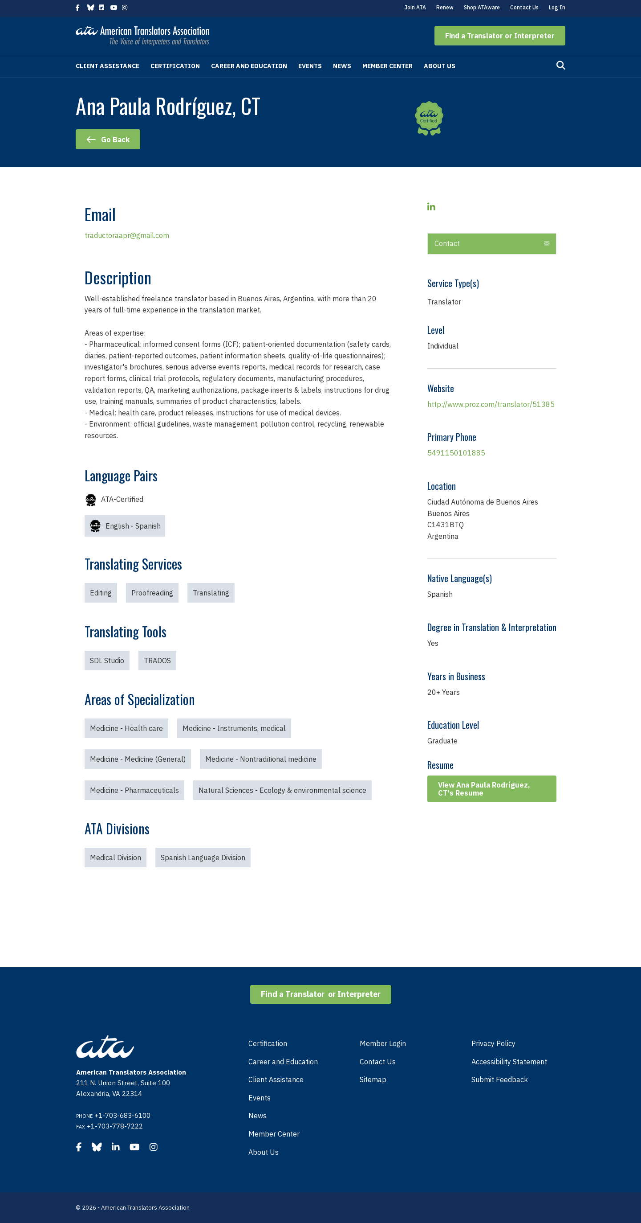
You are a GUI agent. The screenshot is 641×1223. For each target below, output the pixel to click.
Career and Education (249, 66)
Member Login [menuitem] (383, 1043)
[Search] (560, 65)
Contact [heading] (447, 243)
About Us (439, 66)
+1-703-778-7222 (115, 1126)
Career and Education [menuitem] (283, 1061)
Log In (557, 7)
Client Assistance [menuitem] (276, 1079)
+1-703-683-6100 (122, 1115)
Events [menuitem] (259, 1097)
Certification (175, 66)
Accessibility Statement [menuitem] (509, 1061)
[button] (499, 35)
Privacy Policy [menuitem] (493, 1043)
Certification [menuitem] (267, 1043)
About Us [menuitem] (263, 1152)
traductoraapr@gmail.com (127, 235)
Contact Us (524, 7)
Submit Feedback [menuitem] (499, 1079)
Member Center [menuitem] (274, 1133)
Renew (445, 7)
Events (310, 66)
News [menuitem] (257, 1115)
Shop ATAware (482, 7)
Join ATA (415, 7)
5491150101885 (456, 452)
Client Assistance (107, 66)
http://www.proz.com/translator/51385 (491, 404)
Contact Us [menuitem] (378, 1061)
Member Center (387, 66)
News (342, 66)
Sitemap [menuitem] (373, 1079)
